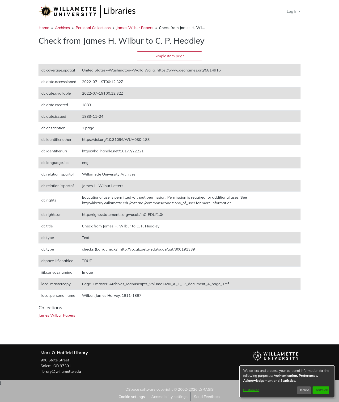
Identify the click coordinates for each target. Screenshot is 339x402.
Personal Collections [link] (93, 27)
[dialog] (287, 381)
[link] (56, 315)
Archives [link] (62, 27)
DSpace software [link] (140, 389)
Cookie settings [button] (132, 396)
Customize (251, 390)
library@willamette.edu (61, 371)
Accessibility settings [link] (169, 396)
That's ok (321, 390)
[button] (275, 11)
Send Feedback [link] (207, 396)
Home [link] (44, 27)
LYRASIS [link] (206, 389)
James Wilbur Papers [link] (134, 27)
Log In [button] (292, 11)
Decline (304, 390)
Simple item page (169, 56)
